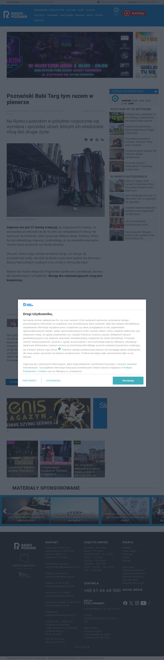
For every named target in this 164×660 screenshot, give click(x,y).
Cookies (42, 371)
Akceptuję (128, 380)
